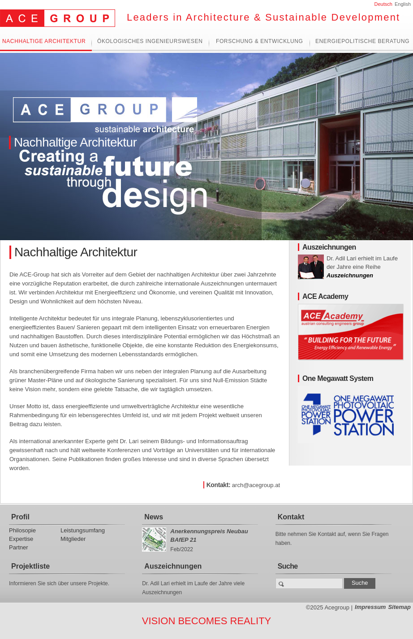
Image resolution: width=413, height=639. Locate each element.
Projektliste (30, 566)
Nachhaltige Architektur (44, 41)
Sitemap (399, 607)
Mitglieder (73, 538)
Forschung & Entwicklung (259, 41)
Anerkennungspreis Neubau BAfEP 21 (209, 535)
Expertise (21, 538)
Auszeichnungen (350, 275)
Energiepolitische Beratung (362, 41)
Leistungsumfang (82, 530)
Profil (20, 517)
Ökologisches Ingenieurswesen (150, 41)
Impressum (370, 607)
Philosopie (22, 530)
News (153, 517)
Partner (18, 547)
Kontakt (291, 517)
